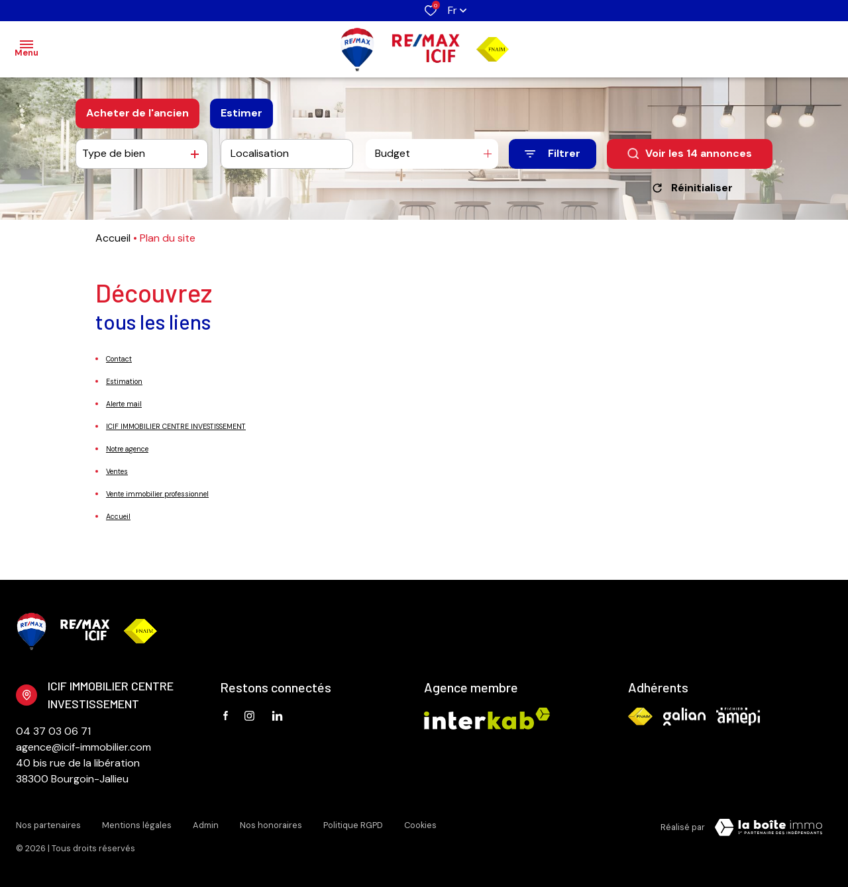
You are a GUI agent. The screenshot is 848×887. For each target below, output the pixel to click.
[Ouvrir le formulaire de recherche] (552, 154)
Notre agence (127, 448)
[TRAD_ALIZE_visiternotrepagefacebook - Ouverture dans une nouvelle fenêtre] (225, 715)
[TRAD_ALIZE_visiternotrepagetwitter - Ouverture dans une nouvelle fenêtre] (277, 716)
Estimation (124, 381)
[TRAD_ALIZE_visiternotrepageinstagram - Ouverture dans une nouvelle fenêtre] (249, 716)
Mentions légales (137, 825)
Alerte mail (124, 403)
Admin (206, 825)
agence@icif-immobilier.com (83, 747)
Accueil (113, 238)
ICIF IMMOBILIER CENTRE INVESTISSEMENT (176, 426)
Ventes (117, 471)
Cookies (420, 825)
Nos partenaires (48, 825)
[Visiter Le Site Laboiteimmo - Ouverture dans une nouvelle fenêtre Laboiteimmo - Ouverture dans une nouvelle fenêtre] (768, 827)
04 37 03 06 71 (53, 731)
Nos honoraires (271, 825)
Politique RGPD (353, 825)
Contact (119, 358)
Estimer (241, 113)
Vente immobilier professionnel (157, 493)
